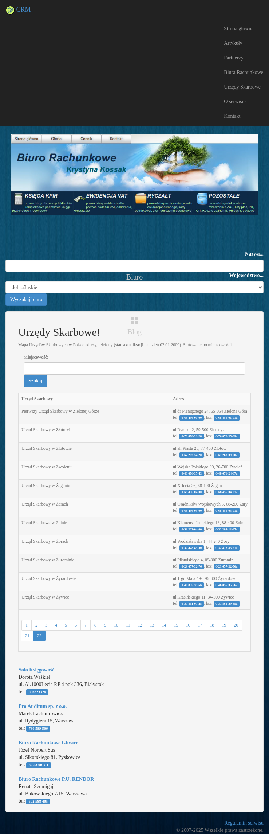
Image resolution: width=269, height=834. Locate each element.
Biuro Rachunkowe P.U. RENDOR (56, 779)
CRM (18, 9)
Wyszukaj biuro (26, 299)
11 (128, 625)
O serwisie (235, 101)
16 (188, 625)
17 (200, 625)
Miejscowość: (36, 357)
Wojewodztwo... (246, 275)
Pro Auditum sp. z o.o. (43, 706)
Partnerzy (234, 58)
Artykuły (233, 43)
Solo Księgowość (36, 670)
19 (224, 625)
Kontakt (232, 116)
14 (164, 625)
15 (176, 625)
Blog (134, 326)
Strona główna (238, 28)
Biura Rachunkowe (243, 72)
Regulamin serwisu (244, 823)
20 (236, 625)
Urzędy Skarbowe (242, 87)
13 (152, 625)
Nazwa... (254, 254)
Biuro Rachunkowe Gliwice (48, 742)
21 (27, 635)
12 (140, 625)
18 (212, 625)
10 (116, 625)
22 (39, 635)
